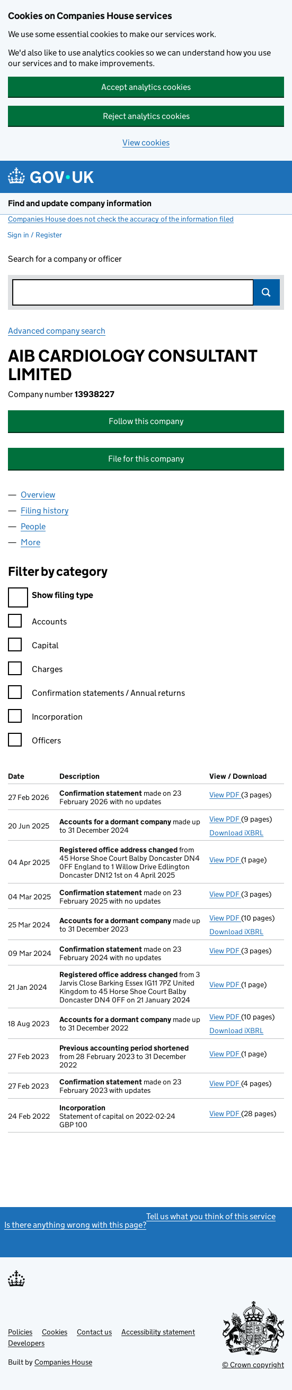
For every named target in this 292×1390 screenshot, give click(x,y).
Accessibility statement (158, 1332)
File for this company (146, 459)
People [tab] (33, 526)
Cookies (54, 1332)
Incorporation (45, 718)
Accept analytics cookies (146, 87)
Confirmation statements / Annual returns (96, 694)
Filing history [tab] (44, 510)
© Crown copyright (253, 1364)
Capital (33, 646)
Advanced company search (56, 331)
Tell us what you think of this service (211, 1216)
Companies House (63, 1362)
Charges (35, 670)
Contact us (94, 1332)
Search (266, 292)
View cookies (146, 142)
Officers (34, 742)
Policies (20, 1332)
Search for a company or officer (65, 259)
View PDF (225, 794)
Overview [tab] (38, 495)
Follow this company (146, 421)
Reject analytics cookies (146, 116)
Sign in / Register (34, 235)
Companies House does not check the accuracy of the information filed (121, 219)
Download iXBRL (236, 832)
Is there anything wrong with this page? (75, 1225)
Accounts (37, 623)
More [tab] (30, 542)
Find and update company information (80, 203)
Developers (26, 1343)
